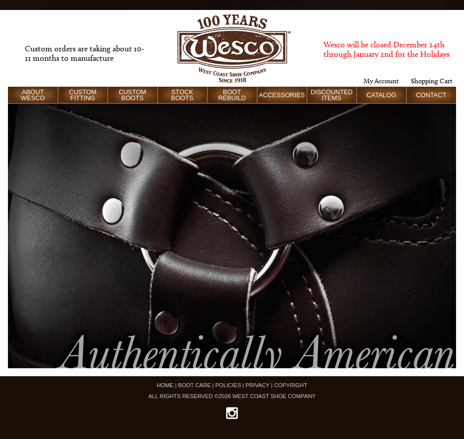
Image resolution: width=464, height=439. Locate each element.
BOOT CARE (194, 385)
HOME (165, 385)
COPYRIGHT (290, 385)
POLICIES (228, 385)
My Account (381, 81)
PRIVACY (257, 385)
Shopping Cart (432, 81)
